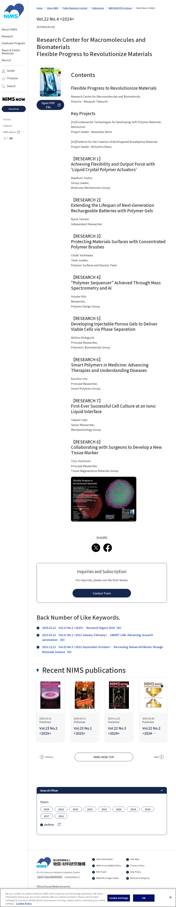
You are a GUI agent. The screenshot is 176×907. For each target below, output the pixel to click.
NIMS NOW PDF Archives (120, 8)
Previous (49, 756)
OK (144, 900)
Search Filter (49, 790)
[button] (50, 105)
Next (156, 756)
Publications (98, 8)
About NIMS (52, 8)
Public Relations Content (75, 8)
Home (39, 8)
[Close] (170, 899)
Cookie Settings (118, 900)
